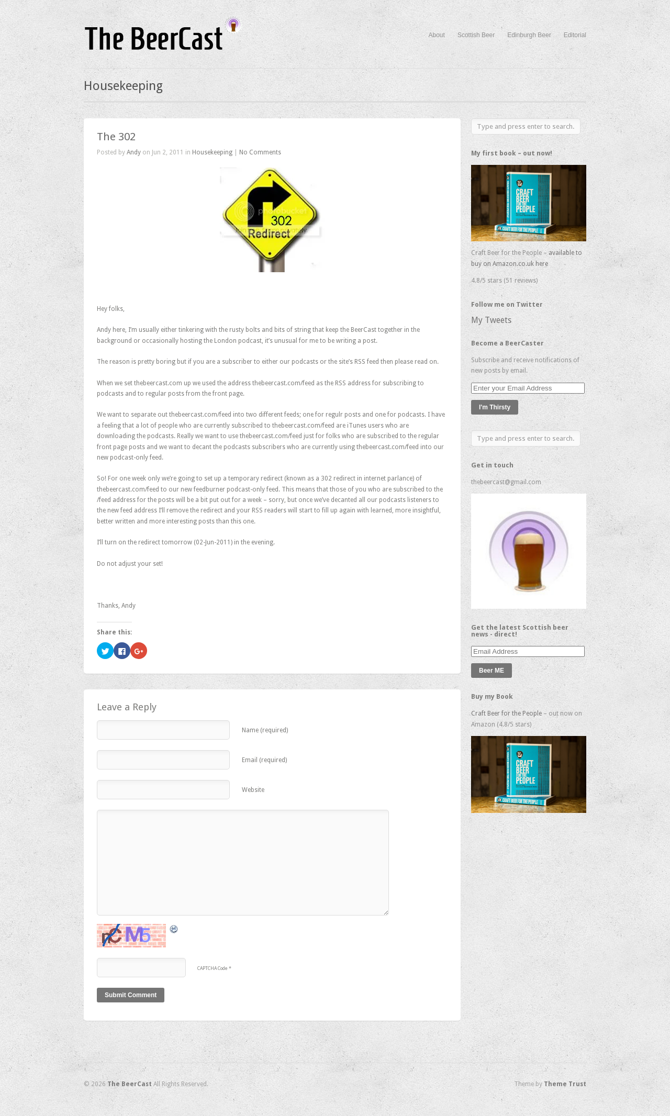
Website (253, 790)
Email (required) (264, 760)
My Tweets (491, 320)
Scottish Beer (476, 35)
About (437, 35)
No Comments (260, 152)
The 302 (116, 136)
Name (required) (265, 730)
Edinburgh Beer (529, 35)
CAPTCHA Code (212, 968)
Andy (134, 152)
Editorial (575, 35)
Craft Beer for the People (506, 713)
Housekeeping (212, 152)
